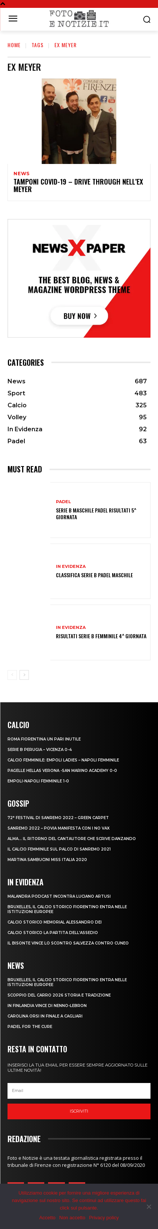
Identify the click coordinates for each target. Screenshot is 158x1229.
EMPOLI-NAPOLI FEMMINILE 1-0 (38, 781)
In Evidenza (71, 567)
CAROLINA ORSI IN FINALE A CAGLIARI (45, 1016)
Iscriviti (79, 1111)
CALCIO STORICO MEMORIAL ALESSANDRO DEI (55, 922)
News (22, 173)
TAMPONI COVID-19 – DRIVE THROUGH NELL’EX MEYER (78, 185)
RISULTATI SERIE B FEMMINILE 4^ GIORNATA (101, 636)
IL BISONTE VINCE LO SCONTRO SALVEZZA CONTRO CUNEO (68, 943)
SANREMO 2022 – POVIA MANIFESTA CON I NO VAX (59, 828)
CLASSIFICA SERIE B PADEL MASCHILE (94, 575)
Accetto (47, 1217)
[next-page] (24, 675)
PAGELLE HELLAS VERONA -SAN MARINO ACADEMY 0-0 (62, 770)
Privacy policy (104, 1217)
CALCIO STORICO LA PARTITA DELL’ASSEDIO (53, 932)
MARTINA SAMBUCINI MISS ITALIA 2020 (47, 859)
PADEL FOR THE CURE (30, 1026)
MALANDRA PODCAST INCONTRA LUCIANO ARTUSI (59, 896)
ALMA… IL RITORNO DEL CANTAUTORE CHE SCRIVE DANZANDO (72, 838)
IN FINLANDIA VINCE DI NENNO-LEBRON (47, 1005)
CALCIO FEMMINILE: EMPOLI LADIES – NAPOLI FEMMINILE (63, 760)
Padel (63, 502)
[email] (79, 1091)
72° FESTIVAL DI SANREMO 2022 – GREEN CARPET (58, 817)
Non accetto (72, 1217)
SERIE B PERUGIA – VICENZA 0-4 (40, 749)
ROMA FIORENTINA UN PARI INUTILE (44, 739)
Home (14, 45)
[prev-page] (12, 675)
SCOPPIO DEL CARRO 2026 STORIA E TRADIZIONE (59, 995)
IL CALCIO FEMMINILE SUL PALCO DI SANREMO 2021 (59, 849)
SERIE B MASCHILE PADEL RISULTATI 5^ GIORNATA (96, 513)
